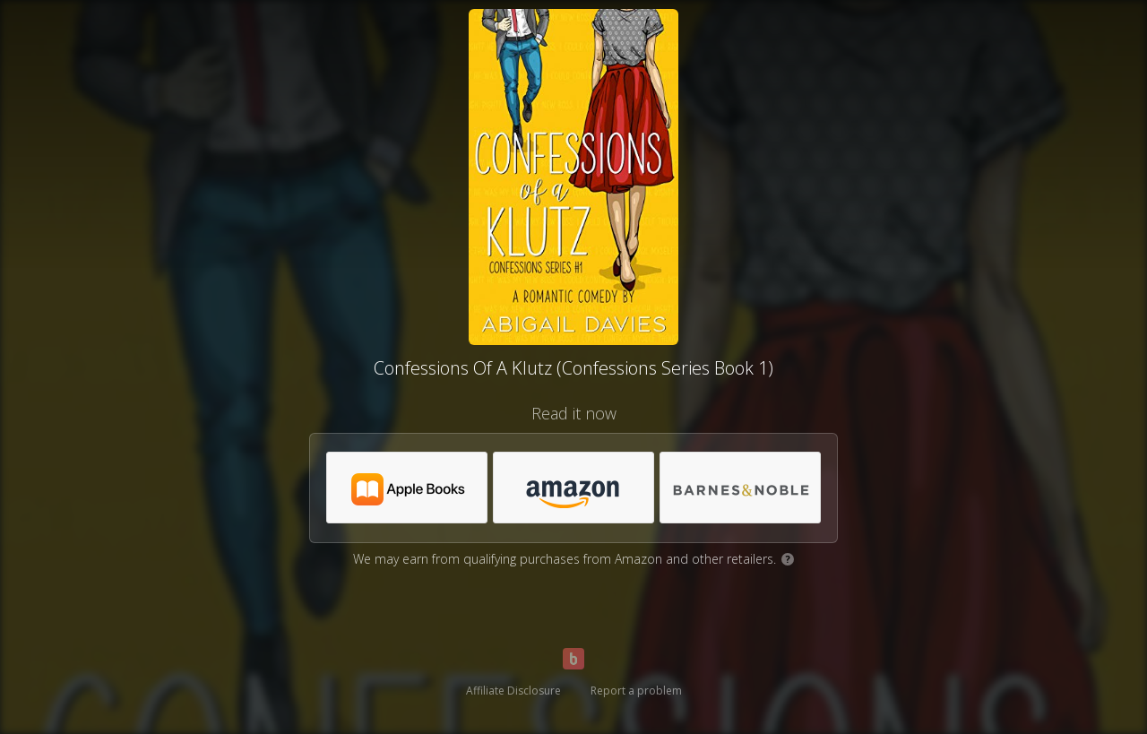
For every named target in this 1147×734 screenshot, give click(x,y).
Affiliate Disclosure (513, 690)
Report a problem (636, 690)
